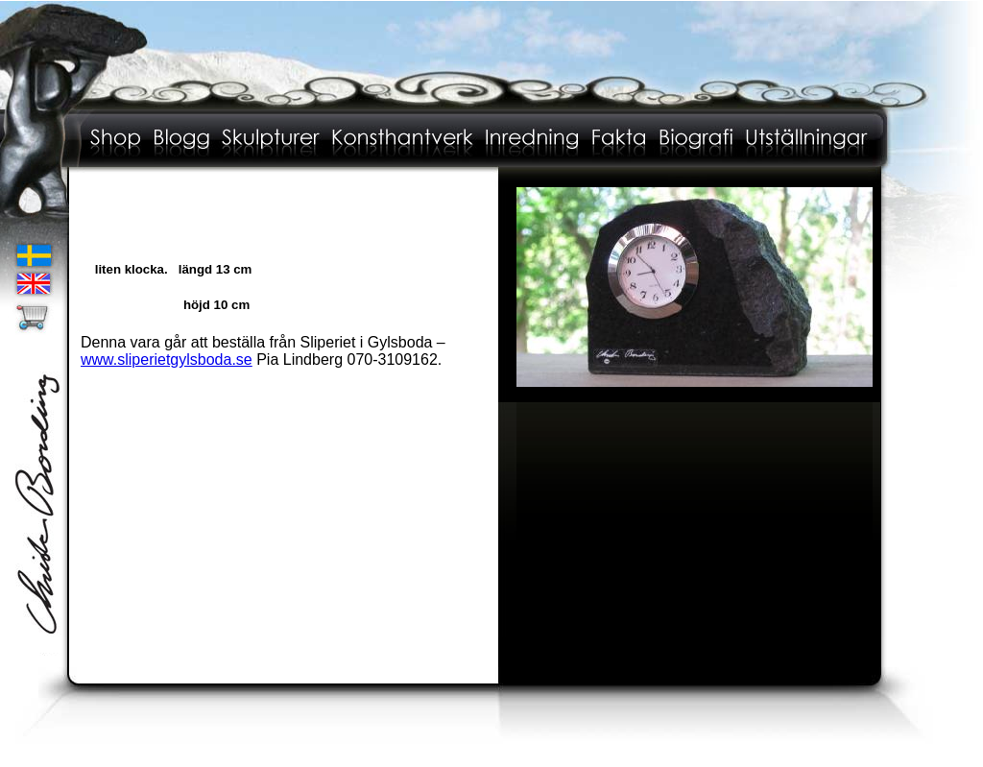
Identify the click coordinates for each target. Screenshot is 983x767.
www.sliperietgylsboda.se (166, 359)
